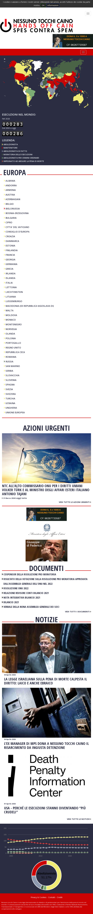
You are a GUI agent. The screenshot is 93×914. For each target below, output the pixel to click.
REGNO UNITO (13, 347)
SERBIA (9, 370)
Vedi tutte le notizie (79, 819)
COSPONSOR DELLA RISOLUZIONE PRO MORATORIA (29, 574)
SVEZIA (9, 389)
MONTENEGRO (14, 324)
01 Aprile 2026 (10, 804)
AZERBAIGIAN (13, 199)
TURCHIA (10, 398)
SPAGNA (10, 384)
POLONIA (11, 338)
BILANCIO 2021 (11, 602)
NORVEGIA (11, 329)
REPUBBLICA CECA (15, 352)
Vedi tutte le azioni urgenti (75, 502)
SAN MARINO (13, 366)
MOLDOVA (11, 315)
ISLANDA (10, 278)
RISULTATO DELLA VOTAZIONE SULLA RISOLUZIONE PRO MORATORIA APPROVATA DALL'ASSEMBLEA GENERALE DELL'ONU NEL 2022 (45, 581)
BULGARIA (11, 217)
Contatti (51, 897)
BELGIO (10, 203)
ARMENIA (11, 190)
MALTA (9, 310)
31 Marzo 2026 (9, 498)
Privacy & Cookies (38, 897)
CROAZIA (10, 236)
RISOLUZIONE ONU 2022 (15, 588)
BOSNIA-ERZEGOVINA (17, 213)
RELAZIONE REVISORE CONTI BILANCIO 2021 (26, 593)
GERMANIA (11, 264)
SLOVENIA (11, 380)
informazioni (53, 5)
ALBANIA (10, 180)
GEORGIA (10, 259)
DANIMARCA (12, 241)
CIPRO (9, 222)
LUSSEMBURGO (14, 301)
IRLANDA (10, 273)
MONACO (11, 319)
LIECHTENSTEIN (14, 291)
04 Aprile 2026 (10, 675)
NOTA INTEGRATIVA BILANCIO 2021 (21, 597)
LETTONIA (11, 287)
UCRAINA (10, 403)
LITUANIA (11, 296)
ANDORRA (11, 185)
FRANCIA (10, 254)
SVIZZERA (11, 393)
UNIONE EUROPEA (15, 412)
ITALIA (9, 282)
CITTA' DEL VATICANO (17, 227)
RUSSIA (9, 361)
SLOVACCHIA (12, 375)
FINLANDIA (12, 250)
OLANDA (10, 333)
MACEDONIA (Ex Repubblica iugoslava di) (30, 305)
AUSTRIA (10, 194)
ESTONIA (10, 245)
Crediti (59, 897)
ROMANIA (11, 356)
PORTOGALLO (13, 342)
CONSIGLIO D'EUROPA (17, 231)
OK (43, 5)
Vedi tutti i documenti (78, 611)
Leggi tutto (21, 498)
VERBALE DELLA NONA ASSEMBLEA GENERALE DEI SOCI (31, 607)
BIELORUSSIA (13, 208)
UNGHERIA (11, 407)
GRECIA (9, 268)
